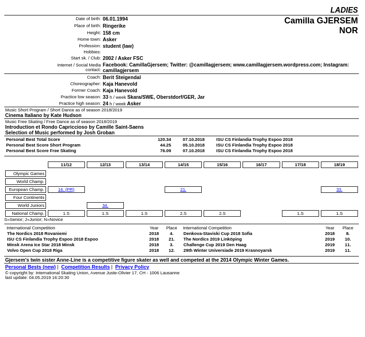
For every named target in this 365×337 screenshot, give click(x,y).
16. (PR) (66, 189)
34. (105, 205)
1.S (66, 213)
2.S (183, 213)
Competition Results (85, 267)
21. (183, 189)
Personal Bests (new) (30, 267)
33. (339, 189)
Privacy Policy (132, 267)
